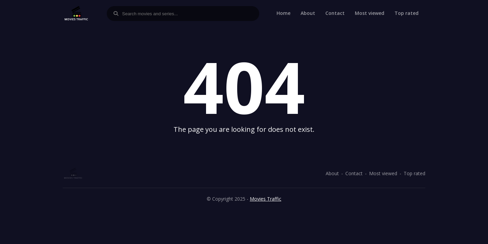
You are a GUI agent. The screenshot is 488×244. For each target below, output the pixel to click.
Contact (335, 13)
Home (283, 13)
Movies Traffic (265, 199)
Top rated (406, 13)
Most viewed (369, 13)
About (308, 13)
